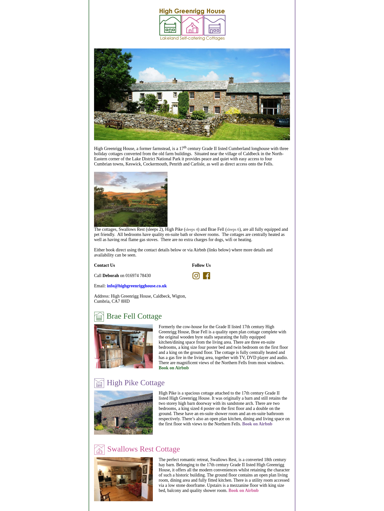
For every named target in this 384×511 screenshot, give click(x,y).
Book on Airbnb (174, 367)
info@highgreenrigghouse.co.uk (137, 285)
